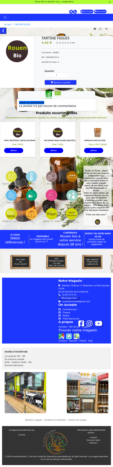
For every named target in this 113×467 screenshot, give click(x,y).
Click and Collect (93, 440)
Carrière (21, 434)
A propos (62, 326)
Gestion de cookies (77, 419)
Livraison (62, 340)
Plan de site (74, 326)
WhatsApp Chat (68, 298)
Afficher (13, 150)
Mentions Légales (33, 419)
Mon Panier (100, 11)
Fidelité (82, 340)
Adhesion (93, 442)
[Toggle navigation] (5, 17)
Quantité (49, 71)
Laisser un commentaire (31, 102)
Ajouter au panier (60, 82)
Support (86, 326)
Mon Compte (87, 11)
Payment (73, 340)
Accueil (7, 24)
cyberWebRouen (64, 456)
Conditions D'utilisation (55, 419)
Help (90, 340)
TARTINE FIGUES (22, 24)
